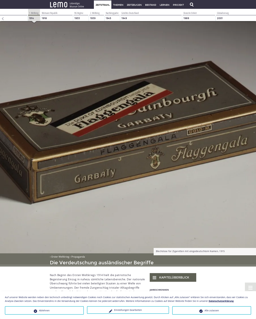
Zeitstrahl (103, 5)
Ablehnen (44, 310)
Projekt (178, 5)
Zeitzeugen (134, 5)
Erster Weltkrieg (60, 254)
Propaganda (78, 254)
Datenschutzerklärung (221, 301)
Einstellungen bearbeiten (128, 309)
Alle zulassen (212, 310)
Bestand (150, 5)
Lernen (164, 5)
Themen (118, 5)
